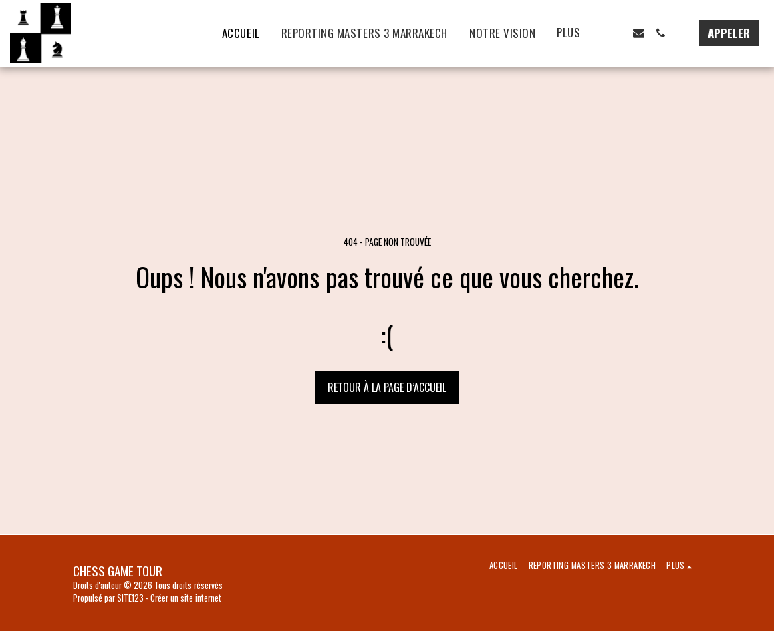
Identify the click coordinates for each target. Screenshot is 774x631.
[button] (616, 33)
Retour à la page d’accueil (387, 387)
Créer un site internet (185, 598)
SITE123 (130, 598)
